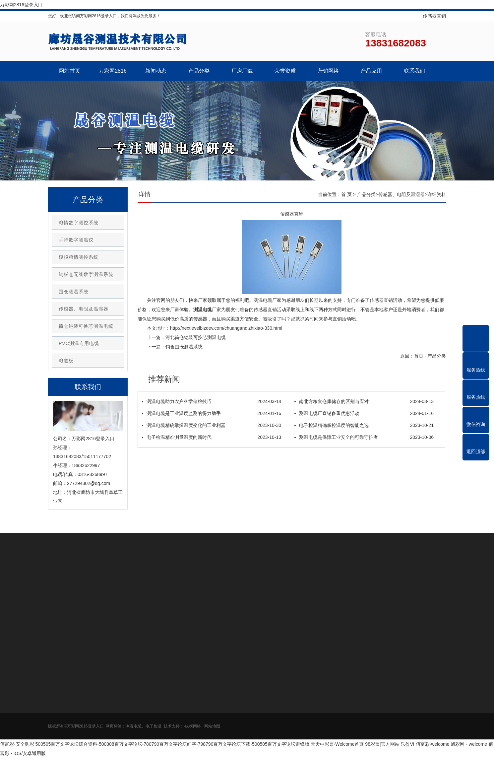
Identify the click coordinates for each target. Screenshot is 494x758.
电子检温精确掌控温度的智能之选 (364, 425)
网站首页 (69, 71)
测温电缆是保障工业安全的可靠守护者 (364, 437)
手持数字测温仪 (76, 239)
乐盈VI (407, 744)
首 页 (346, 194)
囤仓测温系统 (74, 291)
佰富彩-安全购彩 (17, 744)
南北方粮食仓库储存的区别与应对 (364, 401)
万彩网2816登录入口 (21, 4)
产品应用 (371, 71)
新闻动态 (155, 71)
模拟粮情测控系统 (78, 257)
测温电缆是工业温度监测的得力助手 (211, 413)
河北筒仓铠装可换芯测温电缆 (195, 337)
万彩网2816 (113, 71)
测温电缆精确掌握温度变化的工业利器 (211, 425)
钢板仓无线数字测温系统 (86, 274)
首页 (418, 356)
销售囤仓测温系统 (184, 346)
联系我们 (414, 71)
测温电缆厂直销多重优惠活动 (364, 413)
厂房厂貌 (242, 71)
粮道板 (66, 360)
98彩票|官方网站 (382, 744)
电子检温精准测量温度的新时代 (211, 437)
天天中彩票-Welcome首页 (337, 744)
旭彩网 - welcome (469, 744)
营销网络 (328, 71)
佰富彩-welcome (433, 744)
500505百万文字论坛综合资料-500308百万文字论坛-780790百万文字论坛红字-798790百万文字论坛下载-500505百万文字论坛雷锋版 (172, 744)
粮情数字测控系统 (78, 222)
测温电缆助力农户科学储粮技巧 (211, 401)
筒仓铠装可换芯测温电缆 (86, 326)
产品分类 (199, 71)
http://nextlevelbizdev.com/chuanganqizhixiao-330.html (226, 328)
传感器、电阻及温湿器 (401, 194)
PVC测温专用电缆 (79, 343)
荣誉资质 (285, 71)
